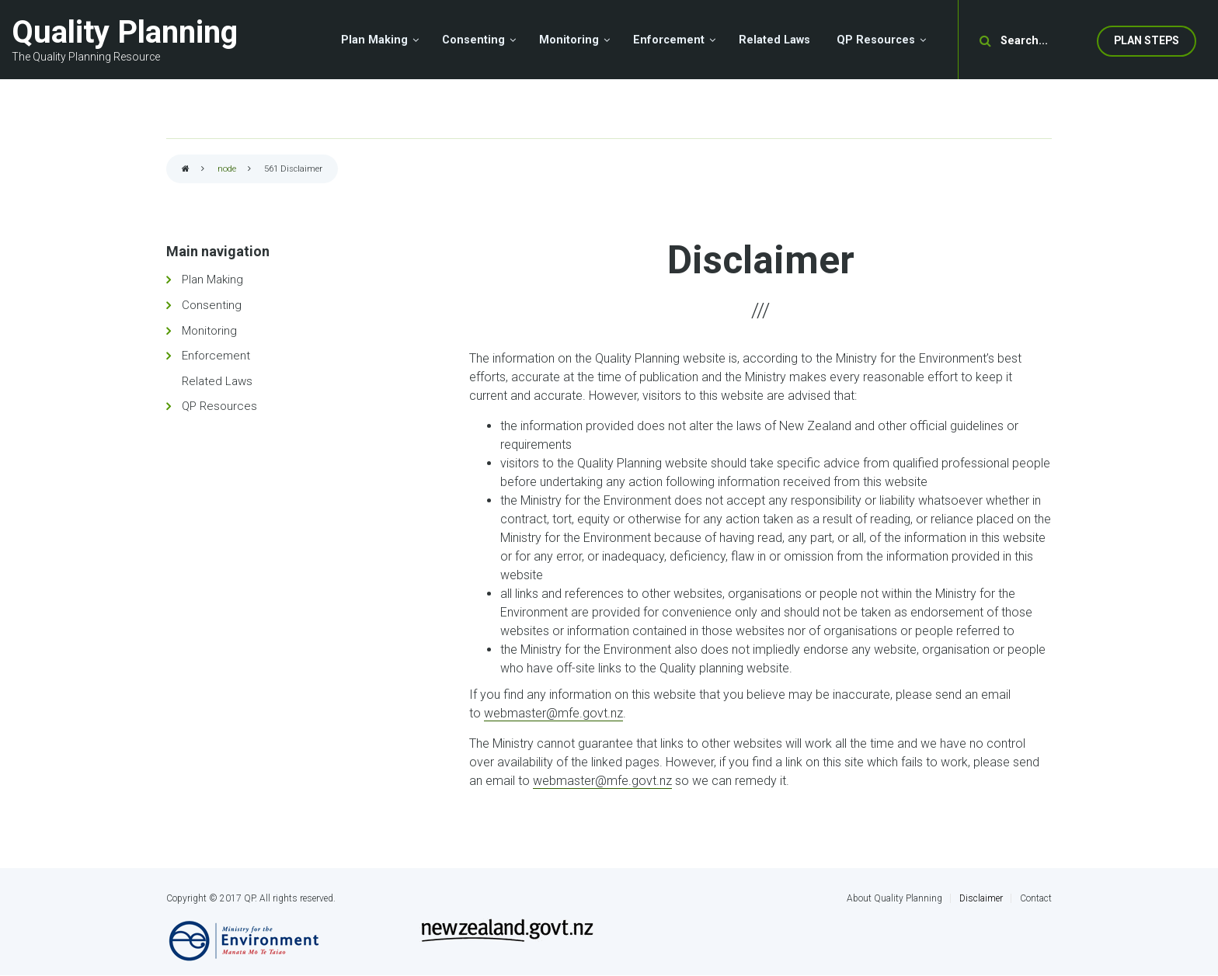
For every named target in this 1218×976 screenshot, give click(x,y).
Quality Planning (125, 32)
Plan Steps (1146, 40)
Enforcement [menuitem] (669, 40)
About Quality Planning (894, 898)
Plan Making (212, 280)
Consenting (212, 305)
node (227, 169)
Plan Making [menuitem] (374, 40)
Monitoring (209, 331)
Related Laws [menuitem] (774, 40)
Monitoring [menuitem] (569, 40)
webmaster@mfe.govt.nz (553, 713)
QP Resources (219, 406)
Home (186, 169)
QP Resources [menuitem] (876, 40)
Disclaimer (981, 898)
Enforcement (216, 356)
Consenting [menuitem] (473, 40)
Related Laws (217, 381)
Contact (1036, 898)
